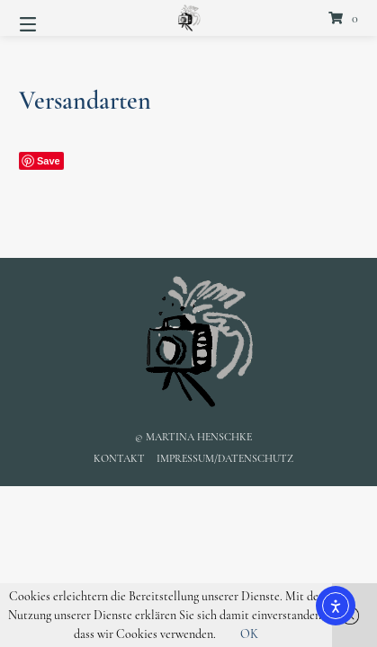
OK (249, 634)
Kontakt (119, 458)
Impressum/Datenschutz (225, 458)
